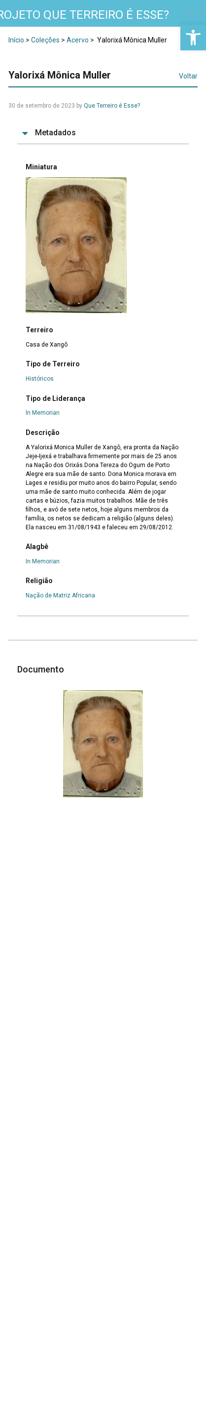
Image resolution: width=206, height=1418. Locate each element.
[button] (193, 37)
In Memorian (43, 412)
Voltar (188, 76)
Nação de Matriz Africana (60, 595)
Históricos (40, 378)
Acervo (78, 40)
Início (16, 40)
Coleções (45, 40)
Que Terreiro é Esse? (112, 105)
